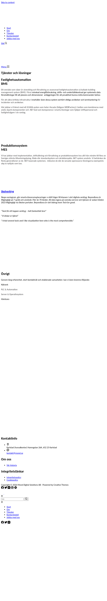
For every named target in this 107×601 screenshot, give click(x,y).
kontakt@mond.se (15, 453)
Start (9, 28)
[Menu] (5, 66)
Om (8, 30)
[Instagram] (9, 488)
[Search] (4, 43)
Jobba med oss (13, 38)
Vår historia (12, 465)
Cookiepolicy (12, 480)
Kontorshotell (13, 36)
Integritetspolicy (14, 477)
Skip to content (8, 2)
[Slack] (15, 488)
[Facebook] (2, 488)
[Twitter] (6, 488)
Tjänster (10, 33)
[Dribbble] (12, 488)
